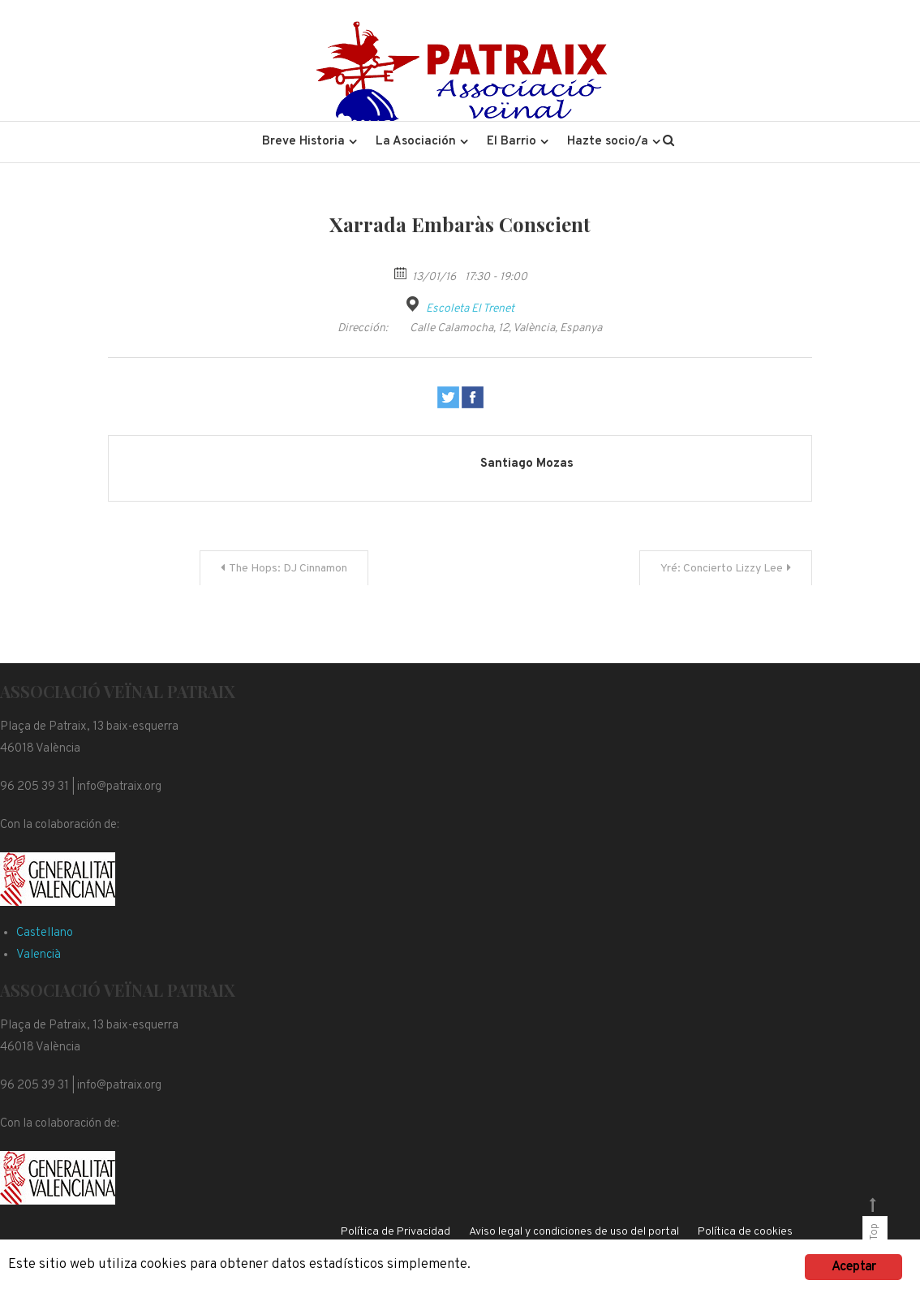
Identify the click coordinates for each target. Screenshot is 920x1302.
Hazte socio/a (607, 141)
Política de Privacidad (395, 1232)
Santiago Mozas (527, 464)
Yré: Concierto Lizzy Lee (721, 569)
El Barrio (511, 141)
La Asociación (416, 141)
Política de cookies (745, 1232)
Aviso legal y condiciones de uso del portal (574, 1232)
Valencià (38, 955)
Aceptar (853, 1265)
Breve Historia (303, 141)
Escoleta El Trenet (470, 309)
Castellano (44, 933)
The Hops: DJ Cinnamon (288, 569)
